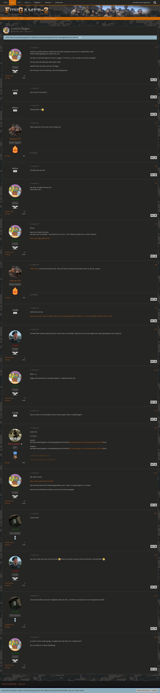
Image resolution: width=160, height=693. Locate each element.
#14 (155, 473)
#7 (156, 224)
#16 (155, 555)
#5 (156, 166)
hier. (80, 37)
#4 (156, 123)
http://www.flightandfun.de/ (39, 238)
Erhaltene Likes (9, 76)
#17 (155, 596)
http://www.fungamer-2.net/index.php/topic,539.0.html (85, 448)
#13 (155, 428)
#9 (156, 308)
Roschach (16, 31)
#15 (155, 513)
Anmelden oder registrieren (141, 2)
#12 (155, 411)
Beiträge (7, 78)
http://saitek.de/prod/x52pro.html (40, 481)
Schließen (154, 690)
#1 (156, 48)
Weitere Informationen (143, 690)
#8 (156, 265)
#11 (155, 370)
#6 (156, 183)
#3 (156, 105)
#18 (155, 637)
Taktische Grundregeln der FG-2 (40, 456)
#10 (155, 329)
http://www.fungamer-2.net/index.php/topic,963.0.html (85, 442)
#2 (156, 88)
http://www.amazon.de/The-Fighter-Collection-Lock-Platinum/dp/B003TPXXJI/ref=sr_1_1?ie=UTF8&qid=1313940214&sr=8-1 (70, 316)
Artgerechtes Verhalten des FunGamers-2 (43, 460)
